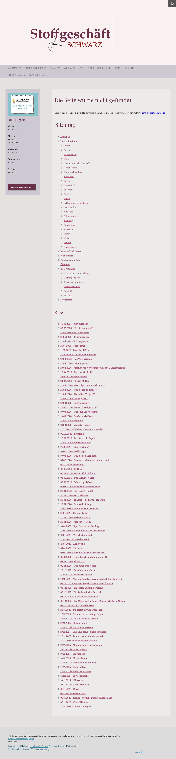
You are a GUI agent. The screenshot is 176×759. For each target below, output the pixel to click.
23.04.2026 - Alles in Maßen (74, 381)
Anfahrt (68, 295)
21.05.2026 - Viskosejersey (74, 341)
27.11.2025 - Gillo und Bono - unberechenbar (83, 631)
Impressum (12, 746)
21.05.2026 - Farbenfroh (72, 345)
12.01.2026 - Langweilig (72, 543)
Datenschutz (72, 746)
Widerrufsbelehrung (31, 746)
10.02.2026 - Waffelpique (73, 451)
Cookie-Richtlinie (14, 749)
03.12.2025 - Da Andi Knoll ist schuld (79, 596)
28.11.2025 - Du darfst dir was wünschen (81, 609)
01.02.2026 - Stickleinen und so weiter (80, 486)
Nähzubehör (70, 185)
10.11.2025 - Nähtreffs (71, 680)
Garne (67, 180)
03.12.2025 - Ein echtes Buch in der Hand (81, 587)
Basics (67, 233)
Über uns (128, 68)
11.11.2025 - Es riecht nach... (74, 675)
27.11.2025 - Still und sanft (73, 623)
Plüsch (67, 198)
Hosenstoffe (70, 167)
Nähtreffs (69, 176)
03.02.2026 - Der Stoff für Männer (78, 473)
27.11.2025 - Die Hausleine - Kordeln (79, 618)
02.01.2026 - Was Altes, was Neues (78, 565)
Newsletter (37, 75)
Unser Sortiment (36, 68)
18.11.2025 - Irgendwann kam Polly (78, 662)
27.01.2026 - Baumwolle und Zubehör (79, 508)
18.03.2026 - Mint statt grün (75, 425)
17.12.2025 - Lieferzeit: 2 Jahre (76, 574)
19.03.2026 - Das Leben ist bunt (76, 416)
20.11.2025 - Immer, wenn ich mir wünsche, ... (84, 636)
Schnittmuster (71, 216)
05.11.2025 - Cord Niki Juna (74, 702)
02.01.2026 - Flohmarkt (72, 561)
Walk (66, 158)
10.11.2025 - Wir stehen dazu (75, 684)
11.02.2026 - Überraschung (74, 447)
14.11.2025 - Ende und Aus (73, 667)
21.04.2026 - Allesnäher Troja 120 (77, 394)
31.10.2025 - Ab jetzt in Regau (75, 706)
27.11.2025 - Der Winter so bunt (76, 627)
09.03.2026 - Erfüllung (72, 433)
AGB (20, 746)
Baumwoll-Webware (63, 68)
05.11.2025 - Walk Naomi (73, 693)
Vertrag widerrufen (39, 749)
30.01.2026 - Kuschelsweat (74, 495)
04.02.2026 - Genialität (72, 464)
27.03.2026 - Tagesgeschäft (74, 403)
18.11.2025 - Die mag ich (72, 653)
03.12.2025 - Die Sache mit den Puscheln (81, 592)
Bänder (67, 194)
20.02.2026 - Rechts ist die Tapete (78, 438)
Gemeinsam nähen (108, 68)
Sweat (67, 150)
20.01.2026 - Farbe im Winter (75, 517)
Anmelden (139, 752)
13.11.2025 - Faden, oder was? (75, 671)
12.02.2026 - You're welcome (75, 442)
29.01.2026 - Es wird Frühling (75, 504)
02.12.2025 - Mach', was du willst (77, 605)
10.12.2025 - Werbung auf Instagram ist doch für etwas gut (91, 579)
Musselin (68, 229)
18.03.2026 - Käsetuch (71, 420)
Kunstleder (69, 224)
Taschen (68, 189)
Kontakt (68, 290)
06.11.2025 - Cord (69, 689)
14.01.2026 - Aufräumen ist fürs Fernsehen (82, 530)
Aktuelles (15, 68)
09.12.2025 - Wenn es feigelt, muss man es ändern (86, 583)
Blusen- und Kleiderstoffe (77, 163)
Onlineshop (70, 246)
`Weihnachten (71, 207)
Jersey (67, 145)
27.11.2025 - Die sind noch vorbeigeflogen (81, 614)
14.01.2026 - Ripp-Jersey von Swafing (79, 526)
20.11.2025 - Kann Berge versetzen (78, 640)
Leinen (67, 242)
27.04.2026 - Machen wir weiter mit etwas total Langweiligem (92, 367)
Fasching (68, 220)
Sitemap (26, 749)
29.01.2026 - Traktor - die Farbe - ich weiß (82, 499)
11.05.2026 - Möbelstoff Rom (75, 350)
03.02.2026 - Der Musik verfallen (77, 477)
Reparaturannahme (74, 282)
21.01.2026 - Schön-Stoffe (73, 513)
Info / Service (17, 75)
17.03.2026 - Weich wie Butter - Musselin (81, 429)
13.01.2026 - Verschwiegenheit (76, 535)
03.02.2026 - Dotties (71, 469)
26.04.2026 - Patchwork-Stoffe (76, 372)
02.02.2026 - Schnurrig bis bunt (76, 482)
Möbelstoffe (70, 154)
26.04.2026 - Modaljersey (73, 376)
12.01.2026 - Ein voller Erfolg (75, 539)
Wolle (66, 238)
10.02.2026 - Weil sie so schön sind (78, 455)
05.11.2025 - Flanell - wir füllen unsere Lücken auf (86, 697)
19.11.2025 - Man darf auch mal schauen (81, 645)
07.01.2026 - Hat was (71, 548)
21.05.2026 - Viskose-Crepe (74, 332)
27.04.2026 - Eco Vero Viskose (76, 359)
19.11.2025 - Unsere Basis (73, 649)
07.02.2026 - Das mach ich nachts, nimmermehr (85, 460)
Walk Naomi (86, 68)
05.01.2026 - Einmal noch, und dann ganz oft (83, 557)
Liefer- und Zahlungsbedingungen (21, 739)
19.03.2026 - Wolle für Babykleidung (78, 411)
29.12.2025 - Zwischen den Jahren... (78, 570)
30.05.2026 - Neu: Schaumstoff (76, 328)
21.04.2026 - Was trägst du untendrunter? (82, 385)
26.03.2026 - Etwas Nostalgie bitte (78, 407)
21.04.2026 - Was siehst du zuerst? (78, 389)
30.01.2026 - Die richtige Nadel (76, 491)
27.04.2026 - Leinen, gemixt (74, 363)
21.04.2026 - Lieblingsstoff (74, 398)
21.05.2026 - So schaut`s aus (74, 337)
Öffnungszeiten (72, 277)
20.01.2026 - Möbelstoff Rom (75, 521)
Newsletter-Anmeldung (76, 273)
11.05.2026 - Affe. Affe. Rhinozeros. (78, 354)
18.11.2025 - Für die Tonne (73, 658)
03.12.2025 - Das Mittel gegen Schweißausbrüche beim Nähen (92, 601)
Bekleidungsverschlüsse (76, 202)
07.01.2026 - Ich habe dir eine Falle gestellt (82, 552)
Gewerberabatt (72, 286)
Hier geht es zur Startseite (152, 112)
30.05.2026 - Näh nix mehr (74, 323)
